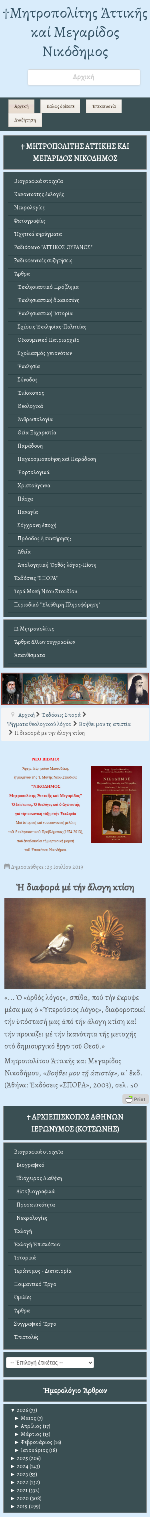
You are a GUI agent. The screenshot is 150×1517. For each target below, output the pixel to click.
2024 (19, 1466)
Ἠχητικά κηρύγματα (38, 234)
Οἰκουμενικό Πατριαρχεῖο (47, 340)
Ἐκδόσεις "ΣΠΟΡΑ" (36, 578)
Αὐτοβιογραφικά (34, 1191)
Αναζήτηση (25, 120)
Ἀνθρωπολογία (33, 419)
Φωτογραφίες (30, 221)
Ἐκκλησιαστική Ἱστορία (43, 313)
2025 (19, 1458)
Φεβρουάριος (33, 1442)
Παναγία (26, 512)
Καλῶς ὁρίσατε (60, 106)
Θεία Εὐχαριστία (35, 432)
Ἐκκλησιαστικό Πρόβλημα (46, 287)
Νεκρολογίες (29, 207)
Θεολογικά (28, 406)
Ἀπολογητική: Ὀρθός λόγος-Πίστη (55, 565)
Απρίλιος (28, 1426)
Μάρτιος (28, 1434)
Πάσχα (23, 499)
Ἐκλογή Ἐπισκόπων (37, 1244)
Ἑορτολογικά (32, 472)
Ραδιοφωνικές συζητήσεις (43, 260)
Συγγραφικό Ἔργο (35, 1324)
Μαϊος (25, 1418)
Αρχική (21, 106)
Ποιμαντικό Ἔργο (35, 1284)
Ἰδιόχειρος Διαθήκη (38, 1178)
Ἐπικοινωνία (104, 106)
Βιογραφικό (29, 1165)
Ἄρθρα (22, 274)
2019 (19, 1506)
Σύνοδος (26, 379)
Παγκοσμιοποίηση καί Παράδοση (55, 459)
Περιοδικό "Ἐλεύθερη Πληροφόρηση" (57, 604)
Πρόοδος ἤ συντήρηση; (42, 538)
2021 (19, 1490)
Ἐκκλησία (27, 366)
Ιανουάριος (31, 1450)
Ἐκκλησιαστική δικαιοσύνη (47, 300)
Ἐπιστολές (26, 1337)
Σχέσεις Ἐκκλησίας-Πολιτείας (50, 327)
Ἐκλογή (23, 1231)
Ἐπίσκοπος (29, 393)
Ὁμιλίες (23, 1297)
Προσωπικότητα (34, 1205)
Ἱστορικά (25, 1257)
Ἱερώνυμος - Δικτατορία (43, 1271)
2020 (19, 1498)
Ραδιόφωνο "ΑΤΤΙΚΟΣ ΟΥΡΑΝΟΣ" (53, 247)
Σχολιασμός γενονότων (43, 353)
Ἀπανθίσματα (29, 655)
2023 (19, 1474)
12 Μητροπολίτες (34, 629)
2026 (19, 1410)
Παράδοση (28, 446)
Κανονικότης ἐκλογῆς (39, 194)
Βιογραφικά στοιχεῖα (38, 181)
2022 (19, 1482)
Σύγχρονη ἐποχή (35, 525)
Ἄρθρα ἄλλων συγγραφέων (44, 642)
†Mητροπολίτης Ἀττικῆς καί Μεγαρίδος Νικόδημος (75, 31)
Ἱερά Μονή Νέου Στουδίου (45, 591)
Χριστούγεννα (32, 485)
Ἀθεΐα (22, 552)
